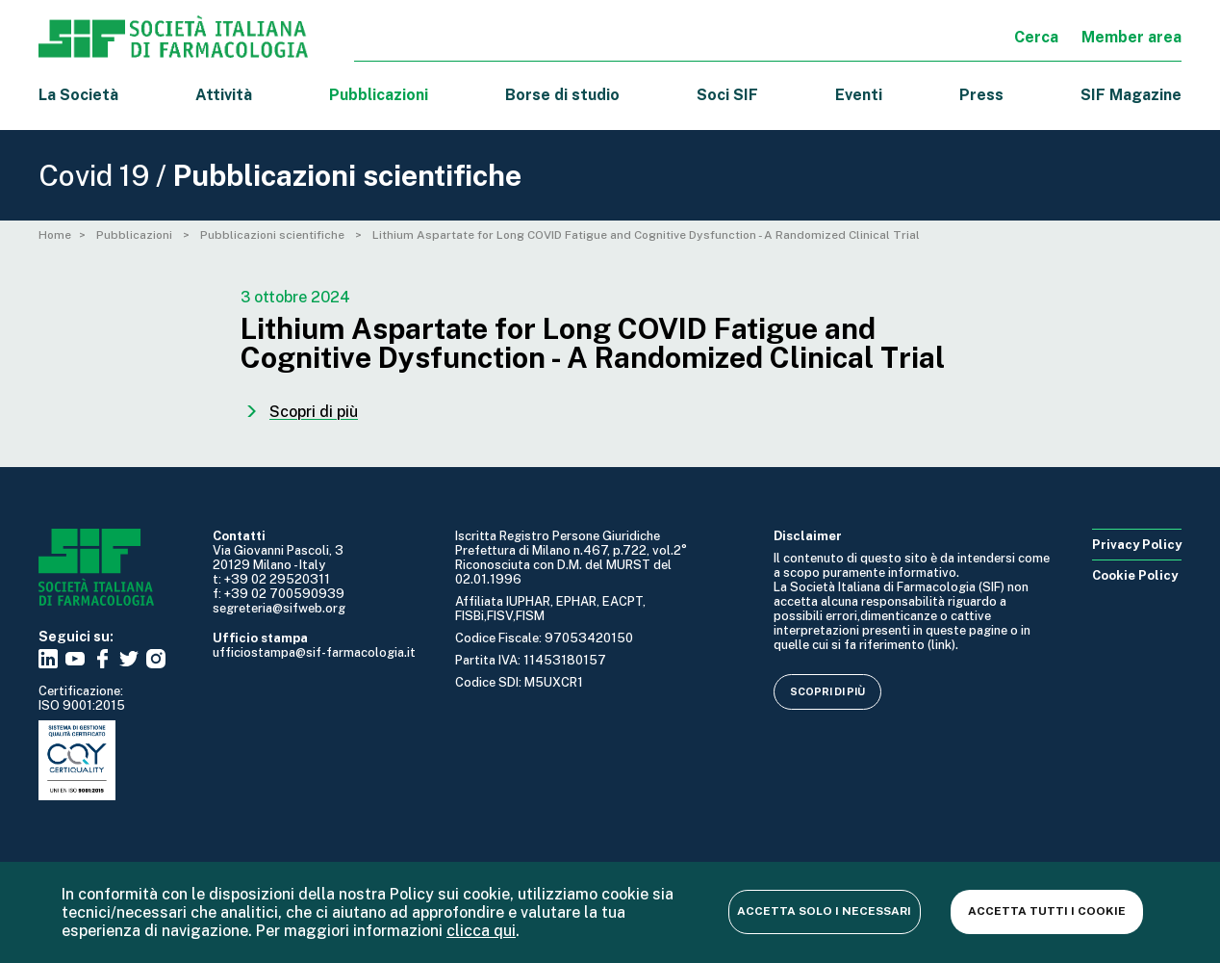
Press (981, 95)
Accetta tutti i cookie (1047, 911)
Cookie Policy (1135, 575)
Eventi (858, 95)
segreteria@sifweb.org (279, 608)
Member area (1131, 37)
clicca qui (481, 931)
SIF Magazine (1131, 95)
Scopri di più (827, 691)
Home (54, 235)
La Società (78, 95)
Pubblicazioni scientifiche (273, 235)
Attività (223, 95)
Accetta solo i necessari (824, 911)
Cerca (1036, 37)
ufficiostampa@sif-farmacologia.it (314, 652)
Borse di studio (562, 95)
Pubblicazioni (135, 235)
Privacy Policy (1137, 544)
